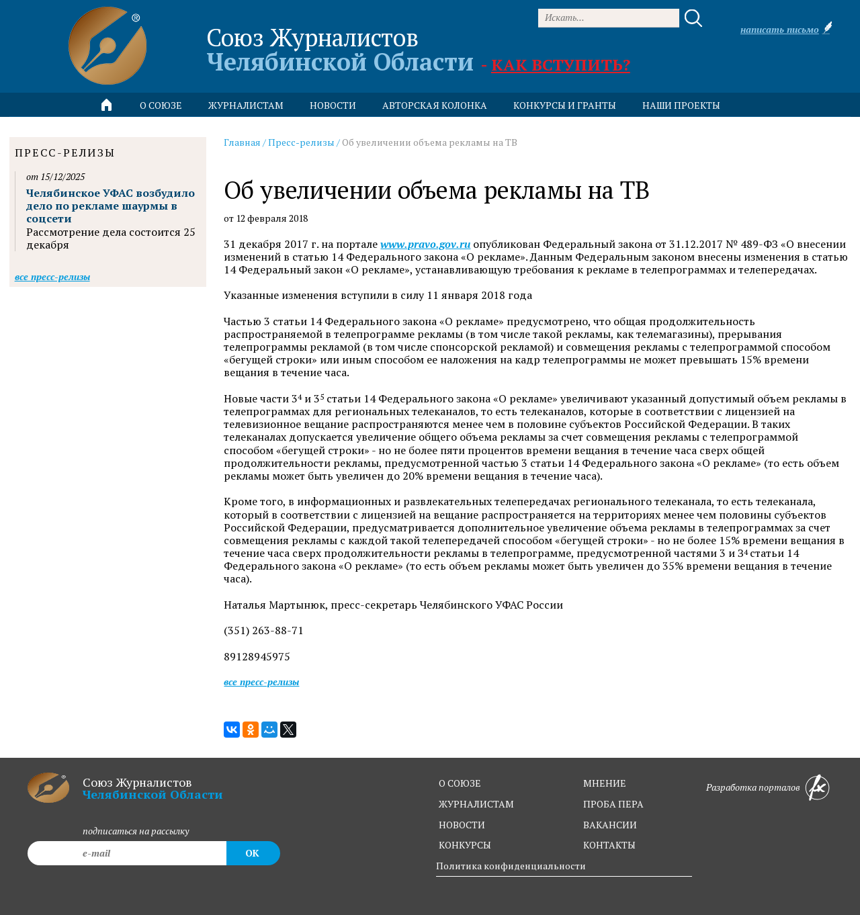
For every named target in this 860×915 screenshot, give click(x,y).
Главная (242, 142)
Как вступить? (560, 64)
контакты (609, 844)
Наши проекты (681, 105)
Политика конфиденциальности (511, 865)
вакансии (610, 824)
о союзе (460, 783)
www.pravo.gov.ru (425, 244)
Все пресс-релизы (261, 681)
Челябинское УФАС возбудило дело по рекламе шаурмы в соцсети (110, 205)
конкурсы (465, 844)
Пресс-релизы (301, 142)
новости (333, 105)
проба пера (613, 803)
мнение (604, 783)
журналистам (476, 803)
